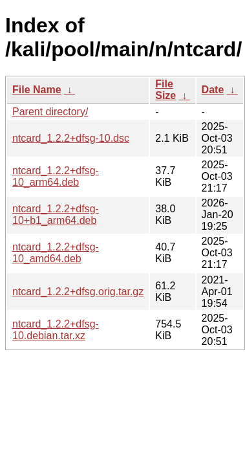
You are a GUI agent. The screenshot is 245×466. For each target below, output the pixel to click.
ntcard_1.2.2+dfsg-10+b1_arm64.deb (55, 214)
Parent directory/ (50, 111)
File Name (36, 89)
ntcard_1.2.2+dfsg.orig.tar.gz (78, 291)
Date (213, 89)
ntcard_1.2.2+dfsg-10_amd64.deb (55, 252)
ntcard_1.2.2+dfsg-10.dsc (70, 138)
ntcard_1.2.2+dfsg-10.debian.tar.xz (55, 329)
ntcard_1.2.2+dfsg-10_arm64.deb (55, 176)
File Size (165, 89)
